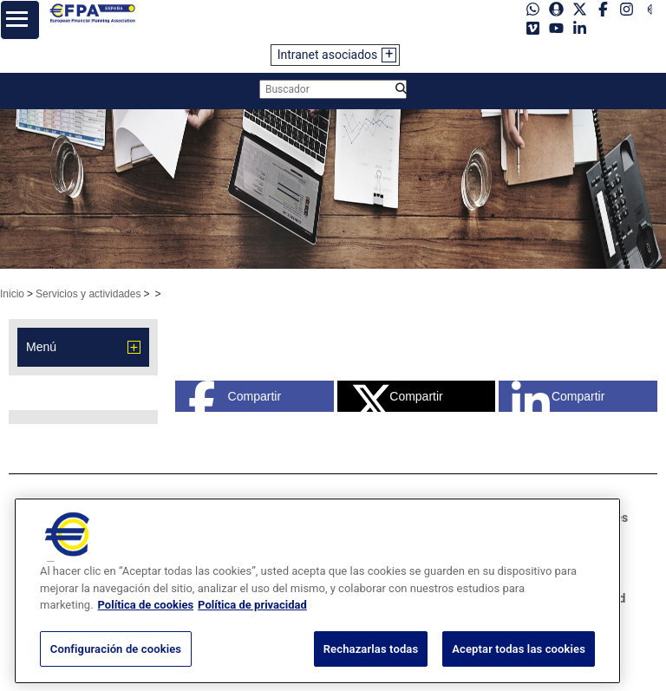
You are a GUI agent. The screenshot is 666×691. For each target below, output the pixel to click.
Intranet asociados (328, 55)
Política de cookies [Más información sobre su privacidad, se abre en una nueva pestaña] (146, 631)
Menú (41, 347)
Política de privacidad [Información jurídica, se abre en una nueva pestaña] (252, 631)
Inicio (12, 294)
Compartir (234, 396)
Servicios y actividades (88, 294)
